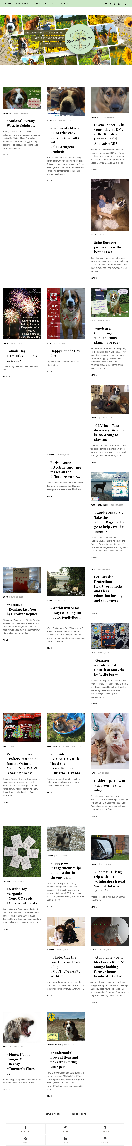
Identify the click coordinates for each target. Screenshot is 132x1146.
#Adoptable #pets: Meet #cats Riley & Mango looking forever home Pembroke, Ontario (109, 966)
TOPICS (37, 3)
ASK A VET (22, 3)
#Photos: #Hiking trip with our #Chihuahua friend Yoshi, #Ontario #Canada (109, 881)
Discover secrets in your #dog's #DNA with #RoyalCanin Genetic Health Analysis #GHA (109, 134)
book (5, 597)
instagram (105, 1140)
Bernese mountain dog (58, 746)
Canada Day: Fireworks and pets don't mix (22, 355)
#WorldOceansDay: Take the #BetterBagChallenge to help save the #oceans (109, 522)
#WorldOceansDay (99, 505)
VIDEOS (64, 3)
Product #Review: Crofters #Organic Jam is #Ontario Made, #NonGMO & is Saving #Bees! (22, 763)
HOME (8, 3)
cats (93, 320)
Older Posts (79, 1114)
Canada (6, 881)
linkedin (65, 1140)
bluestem (51, 120)
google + (105, 1128)
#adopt (94, 950)
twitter (65, 1128)
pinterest (25, 1140)
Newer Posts (53, 1114)
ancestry (95, 117)
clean (49, 600)
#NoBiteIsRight (54, 1045)
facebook (25, 1128)
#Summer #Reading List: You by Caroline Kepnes (22, 609)
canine (94, 235)
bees (5, 746)
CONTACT (50, 3)
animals (7, 113)
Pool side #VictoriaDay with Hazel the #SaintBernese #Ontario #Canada (65, 763)
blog (5, 343)
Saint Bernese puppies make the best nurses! (108, 247)
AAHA (93, 569)
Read (5, 155)
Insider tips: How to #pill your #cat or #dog (109, 785)
